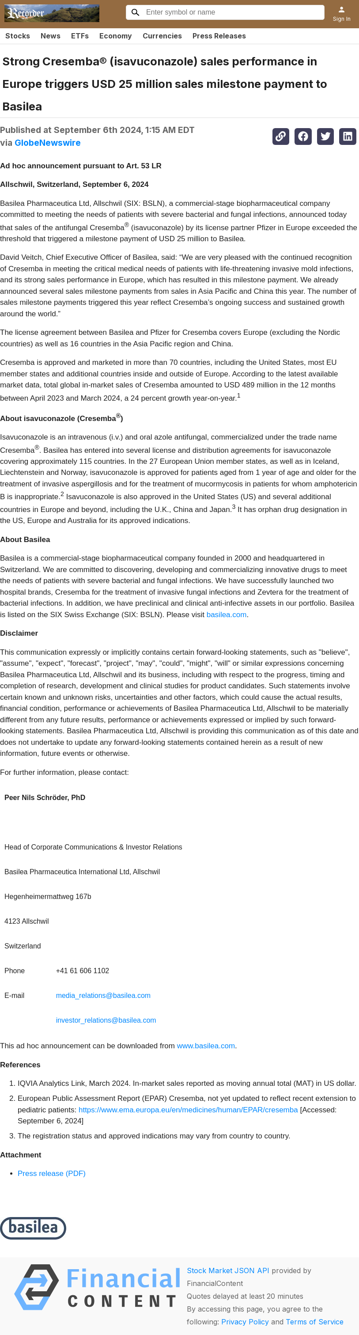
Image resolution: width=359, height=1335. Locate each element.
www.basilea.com (206, 1046)
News (50, 35)
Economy (115, 35)
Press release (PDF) (52, 1173)
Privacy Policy (245, 1321)
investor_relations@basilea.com (106, 1020)
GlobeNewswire (48, 142)
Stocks (17, 35)
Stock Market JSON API (228, 1270)
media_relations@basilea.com (103, 995)
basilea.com (227, 615)
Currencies (162, 35)
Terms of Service (315, 1321)
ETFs (80, 35)
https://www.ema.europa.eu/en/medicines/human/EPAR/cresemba (188, 1110)
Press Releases (219, 35)
